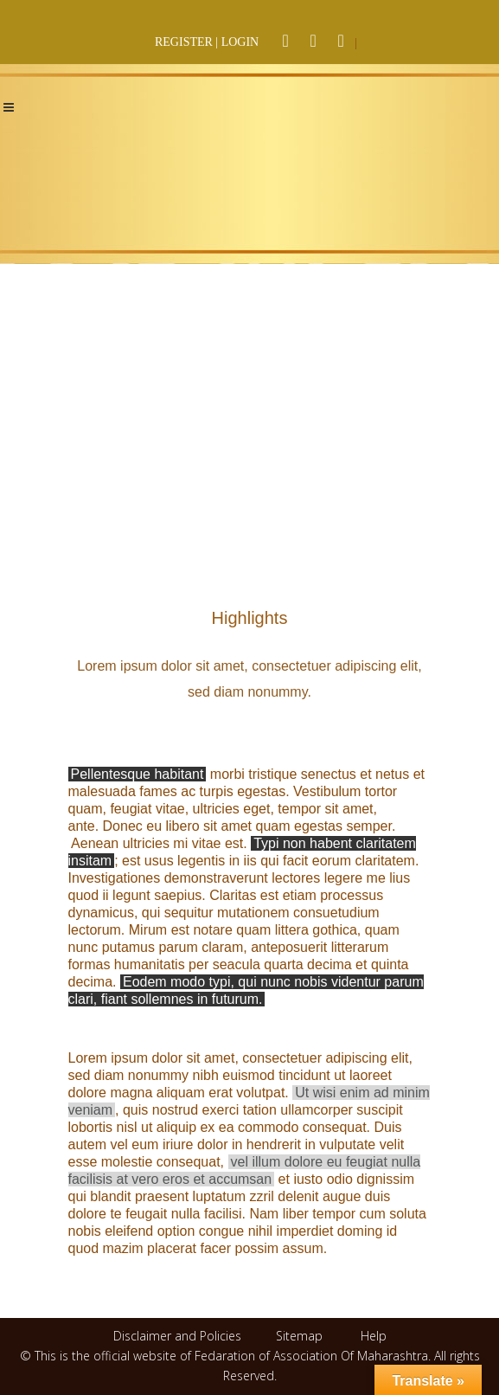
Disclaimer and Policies (179, 1336)
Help (374, 1336)
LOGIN (240, 41)
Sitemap (299, 1336)
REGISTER (184, 41)
